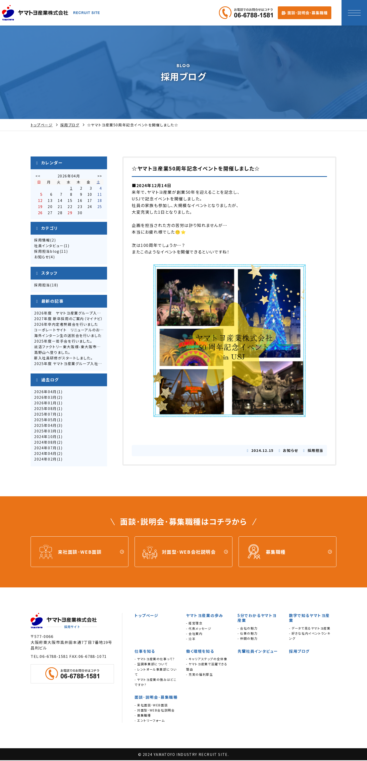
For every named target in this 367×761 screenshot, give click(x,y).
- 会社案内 (194, 634)
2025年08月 (45, 411)
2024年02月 (45, 461)
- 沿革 (190, 639)
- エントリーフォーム (150, 721)
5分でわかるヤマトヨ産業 (257, 618)
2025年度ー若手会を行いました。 (63, 343)
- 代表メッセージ (198, 629)
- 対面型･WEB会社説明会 (155, 710)
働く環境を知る (200, 652)
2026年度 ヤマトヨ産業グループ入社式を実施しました (82, 315)
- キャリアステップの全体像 (206, 659)
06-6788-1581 (54, 656)
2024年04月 (45, 456)
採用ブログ (70, 124)
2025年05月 (45, 422)
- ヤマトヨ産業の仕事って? (155, 659)
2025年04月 (45, 428)
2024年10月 (45, 439)
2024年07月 (45, 450)
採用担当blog (47, 254)
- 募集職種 (143, 716)
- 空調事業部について (151, 664)
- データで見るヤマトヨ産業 (309, 628)
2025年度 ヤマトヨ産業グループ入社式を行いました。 (80, 366)
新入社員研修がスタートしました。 (63, 360)
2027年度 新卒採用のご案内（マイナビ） (68, 321)
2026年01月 (45, 405)
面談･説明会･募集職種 (156, 697)
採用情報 (42, 242)
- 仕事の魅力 (247, 634)
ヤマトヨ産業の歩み (204, 616)
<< (37, 178)
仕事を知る (145, 652)
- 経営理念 (194, 624)
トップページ (42, 124)
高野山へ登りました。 (52, 355)
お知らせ (41, 259)
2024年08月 (45, 445)
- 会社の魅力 (247, 628)
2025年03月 (45, 433)
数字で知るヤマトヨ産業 (309, 618)
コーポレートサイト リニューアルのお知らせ (72, 332)
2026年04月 (45, 394)
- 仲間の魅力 (247, 639)
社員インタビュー (49, 248)
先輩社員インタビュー (258, 652)
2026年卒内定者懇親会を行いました (66, 327)
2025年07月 (45, 416)
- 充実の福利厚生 (199, 675)
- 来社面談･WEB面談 (151, 705)
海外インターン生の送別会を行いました (68, 338)
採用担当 (42, 287)
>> (99, 178)
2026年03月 (45, 400)
